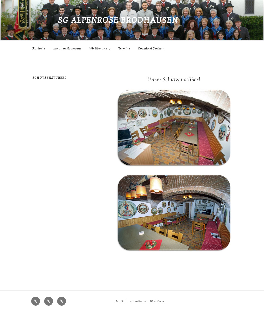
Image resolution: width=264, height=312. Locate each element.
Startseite (38, 48)
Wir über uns (100, 49)
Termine (124, 48)
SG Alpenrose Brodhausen (118, 20)
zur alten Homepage (67, 48)
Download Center (152, 49)
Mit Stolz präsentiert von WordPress (140, 301)
